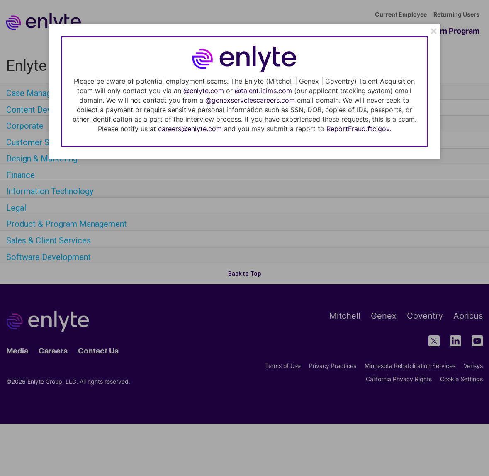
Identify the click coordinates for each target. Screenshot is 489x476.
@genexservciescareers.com (250, 100)
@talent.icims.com (263, 91)
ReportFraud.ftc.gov (357, 129)
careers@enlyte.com (190, 129)
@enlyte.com (203, 91)
